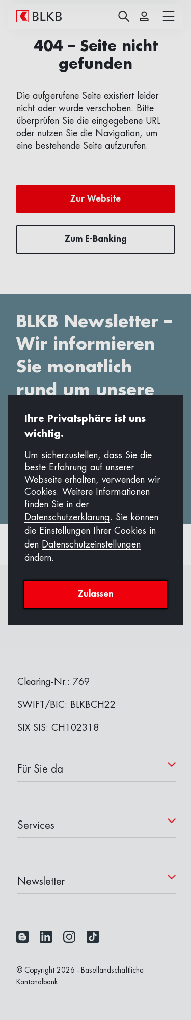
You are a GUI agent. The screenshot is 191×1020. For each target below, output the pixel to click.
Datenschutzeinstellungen (91, 544)
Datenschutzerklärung (67, 517)
